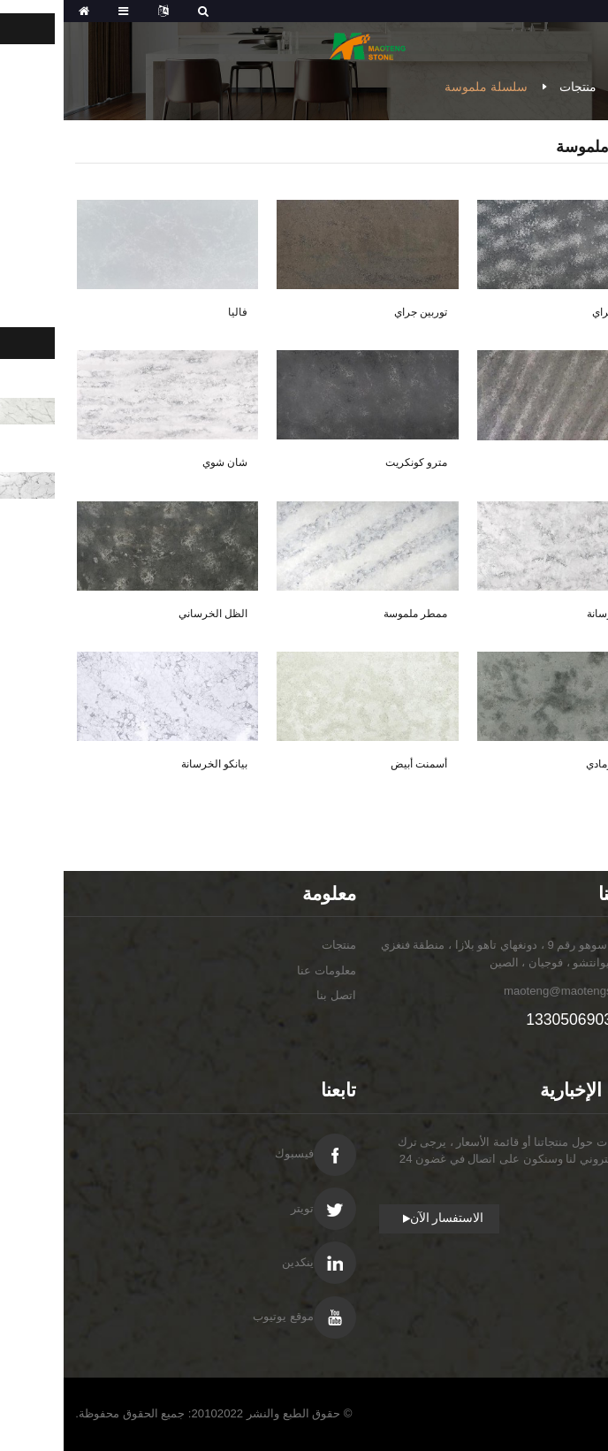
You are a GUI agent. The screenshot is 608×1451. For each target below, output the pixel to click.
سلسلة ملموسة (422, 87)
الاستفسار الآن (383, 1217)
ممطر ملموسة (352, 613)
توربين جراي (357, 312)
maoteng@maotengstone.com (518, 990)
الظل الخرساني (149, 613)
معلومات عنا (263, 970)
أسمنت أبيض (355, 764)
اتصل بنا (273, 995)
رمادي (571, 463)
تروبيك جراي (555, 312)
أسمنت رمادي (552, 764)
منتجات (514, 87)
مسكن (579, 87)
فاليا (174, 312)
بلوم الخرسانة (553, 613)
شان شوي (161, 462)
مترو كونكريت (353, 462)
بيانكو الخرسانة (151, 764)
